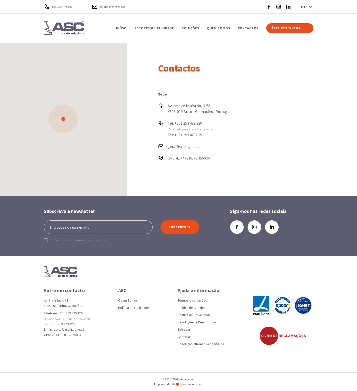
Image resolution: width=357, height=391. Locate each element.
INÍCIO (121, 28)
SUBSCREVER (180, 227)
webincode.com (193, 384)
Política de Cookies (192, 307)
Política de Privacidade (194, 315)
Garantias (184, 337)
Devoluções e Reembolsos (197, 322)
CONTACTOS (248, 28)
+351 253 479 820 (188, 123)
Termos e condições (192, 300)
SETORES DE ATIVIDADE (154, 28)
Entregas (184, 329)
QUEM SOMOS (218, 28)
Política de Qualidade (133, 307)
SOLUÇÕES (190, 28)
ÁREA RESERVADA (285, 28)
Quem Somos (128, 300)
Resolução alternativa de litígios (201, 344)
